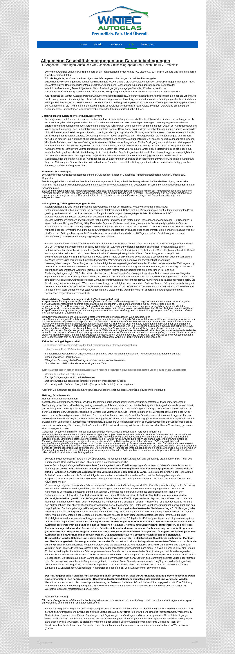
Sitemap (50, 642)
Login (197, 641)
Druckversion (42, 642)
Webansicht (195, 642)
